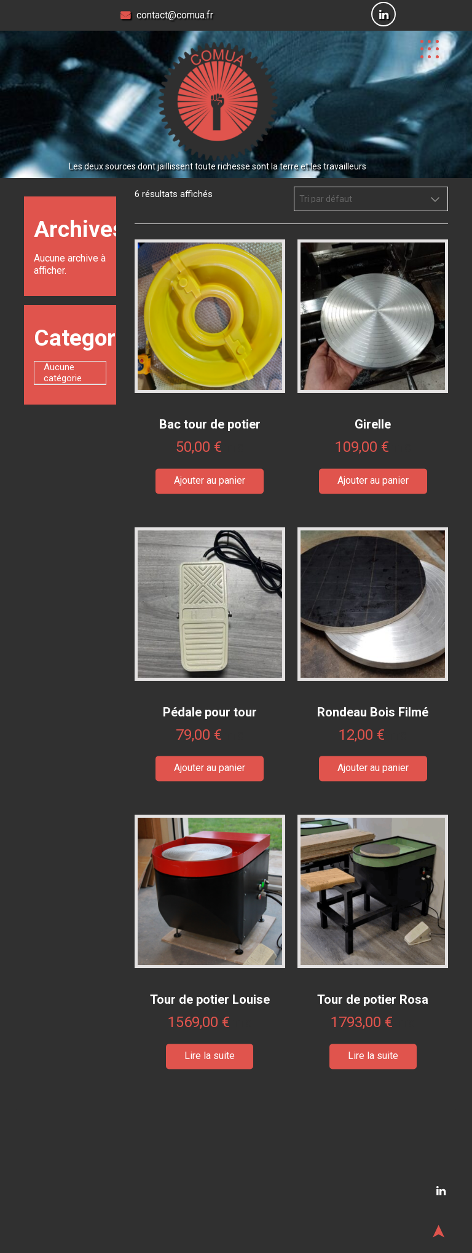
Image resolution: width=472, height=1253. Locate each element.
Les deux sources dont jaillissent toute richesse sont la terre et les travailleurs (217, 166)
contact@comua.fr (166, 15)
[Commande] (371, 199)
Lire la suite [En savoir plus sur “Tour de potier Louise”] (209, 1055)
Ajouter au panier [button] (209, 480)
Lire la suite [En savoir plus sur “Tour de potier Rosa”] (373, 1055)
